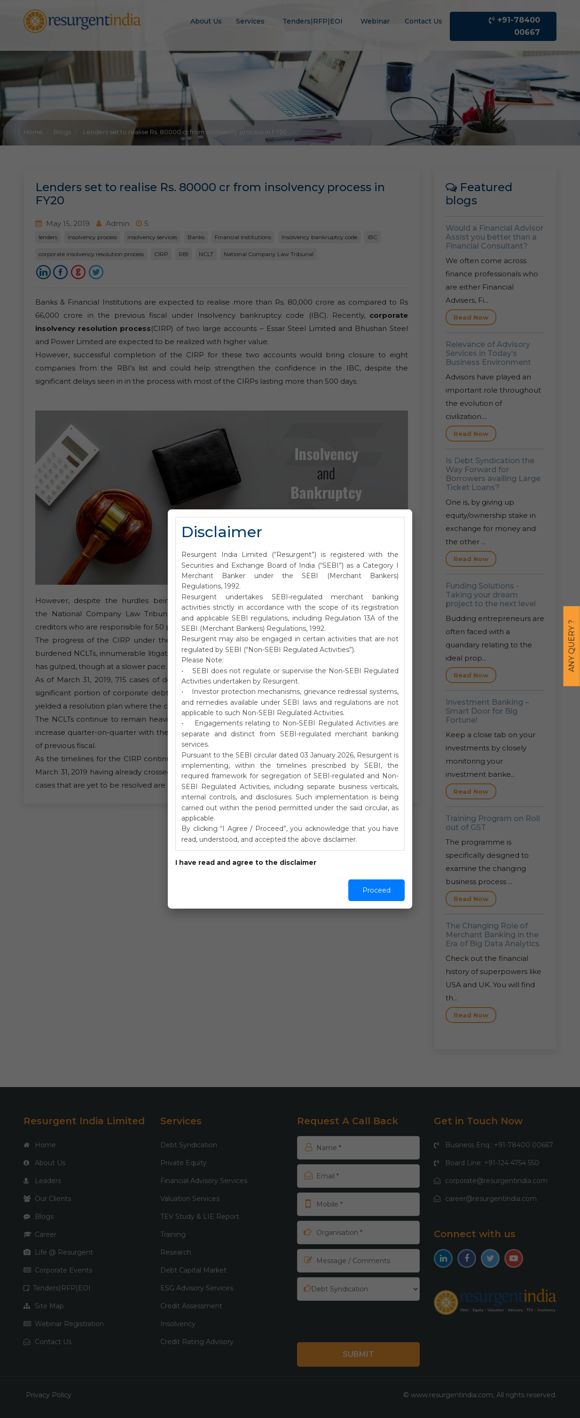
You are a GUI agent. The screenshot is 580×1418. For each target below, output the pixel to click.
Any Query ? (571, 646)
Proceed (376, 890)
